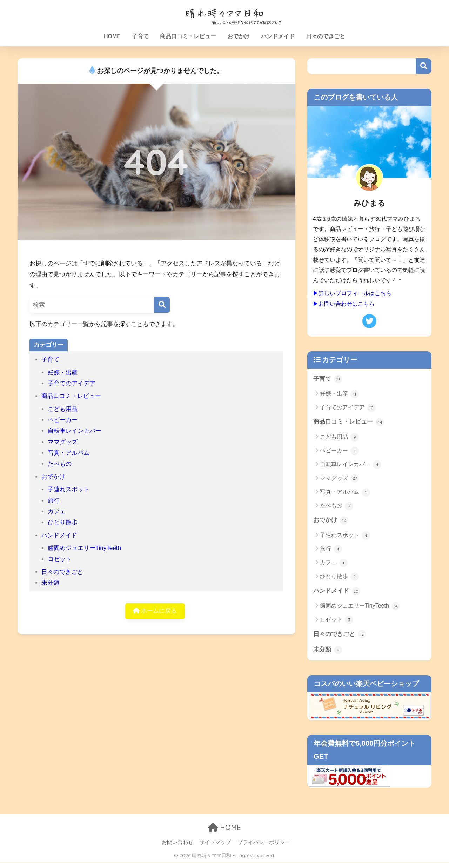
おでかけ (238, 36)
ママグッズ (63, 442)
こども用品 (63, 409)
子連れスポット (68, 489)
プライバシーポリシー (263, 842)
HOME (112, 36)
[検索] (162, 305)
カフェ (57, 511)
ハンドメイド (278, 36)
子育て (140, 36)
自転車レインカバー (74, 430)
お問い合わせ (177, 842)
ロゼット (60, 559)
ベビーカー (63, 420)
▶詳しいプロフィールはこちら (352, 293)
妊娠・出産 (63, 372)
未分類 (50, 582)
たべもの (60, 463)
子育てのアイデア (71, 383)
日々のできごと (325, 36)
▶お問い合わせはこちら (344, 303)
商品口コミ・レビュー (188, 36)
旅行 (54, 500)
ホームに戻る (155, 611)
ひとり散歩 (63, 522)
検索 (423, 66)
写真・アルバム (68, 453)
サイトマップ (215, 842)
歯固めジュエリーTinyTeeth (84, 548)
